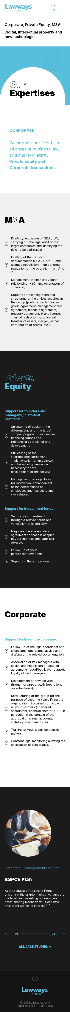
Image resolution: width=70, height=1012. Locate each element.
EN (53, 10)
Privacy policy (44, 1005)
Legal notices (25, 1005)
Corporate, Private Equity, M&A (32, 24)
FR (53, 6)
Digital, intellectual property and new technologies (33, 34)
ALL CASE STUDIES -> (35, 942)
